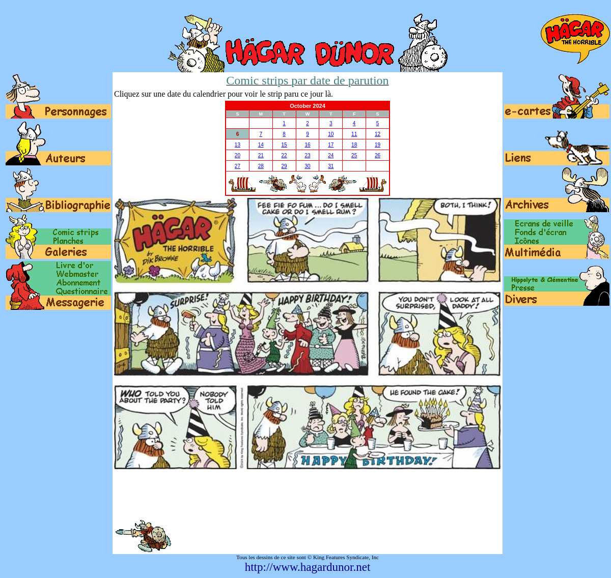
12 (377, 134)
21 (261, 155)
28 (261, 166)
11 (354, 134)
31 (331, 166)
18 (354, 145)
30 (307, 166)
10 (331, 134)
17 (331, 145)
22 (284, 155)
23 (307, 155)
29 (284, 166)
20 (237, 155)
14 (261, 145)
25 (354, 155)
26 (377, 155)
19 (377, 145)
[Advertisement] (307, 494)
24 (331, 155)
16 (307, 145)
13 (237, 145)
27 (237, 166)
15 (284, 145)
